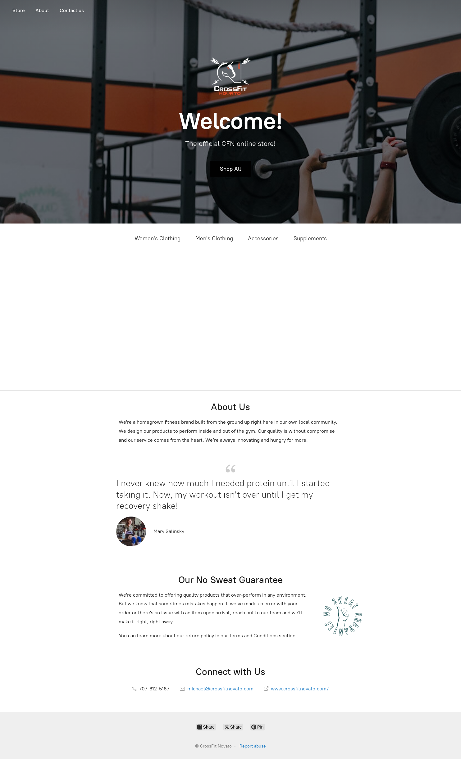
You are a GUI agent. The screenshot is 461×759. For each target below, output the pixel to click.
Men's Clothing (214, 238)
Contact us (72, 10)
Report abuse (253, 746)
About (42, 10)
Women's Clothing (157, 238)
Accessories (263, 238)
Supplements (310, 238)
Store (18, 10)
